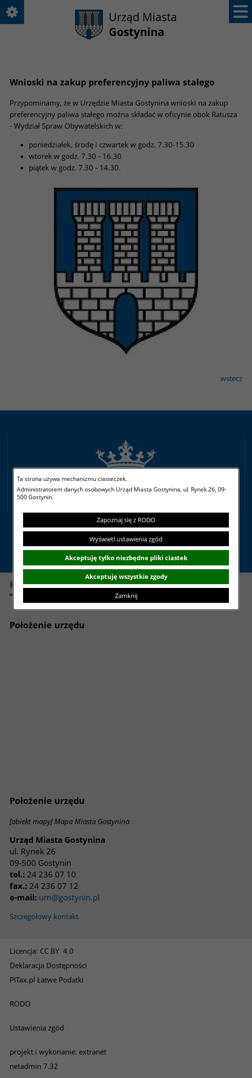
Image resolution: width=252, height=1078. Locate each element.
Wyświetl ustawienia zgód (126, 539)
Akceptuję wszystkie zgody (126, 576)
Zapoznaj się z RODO (126, 519)
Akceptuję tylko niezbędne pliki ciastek (126, 557)
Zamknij (126, 595)
